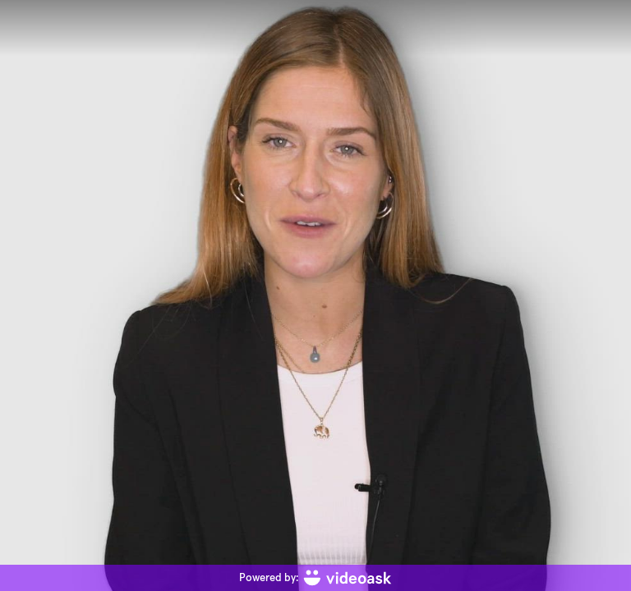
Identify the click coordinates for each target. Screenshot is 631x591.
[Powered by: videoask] (315, 578)
